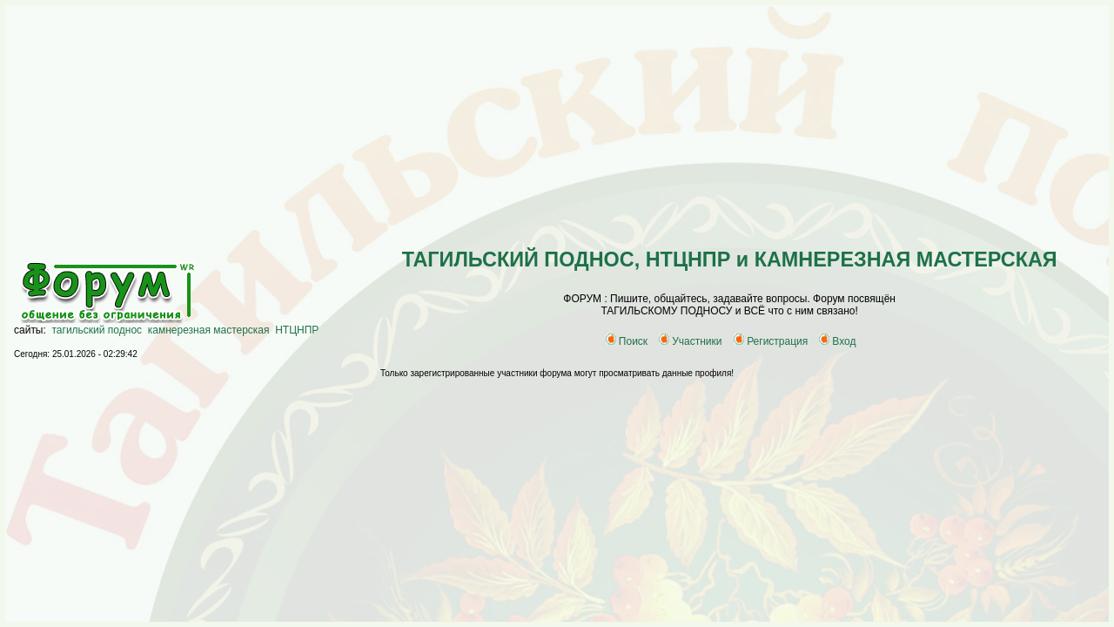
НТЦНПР (297, 330)
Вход (837, 341)
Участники (690, 341)
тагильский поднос (97, 330)
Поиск (627, 341)
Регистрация (771, 341)
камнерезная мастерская (209, 330)
